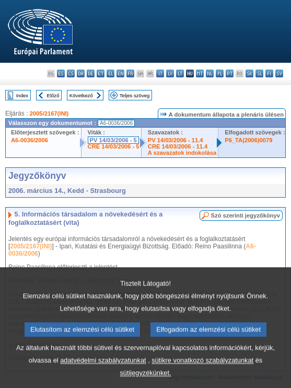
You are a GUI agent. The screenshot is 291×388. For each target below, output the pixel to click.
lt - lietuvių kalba (180, 73)
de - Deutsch (91, 73)
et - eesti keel (100, 73)
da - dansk (81, 73)
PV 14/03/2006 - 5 (113, 140)
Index (22, 95)
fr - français (130, 73)
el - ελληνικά (110, 73)
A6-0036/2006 (29, 140)
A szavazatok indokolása (182, 153)
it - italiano (160, 73)
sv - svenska (279, 73)
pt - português (230, 73)
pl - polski (220, 73)
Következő (81, 95)
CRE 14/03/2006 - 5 (113, 146)
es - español (61, 73)
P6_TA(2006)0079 (248, 140)
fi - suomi (269, 73)
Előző (53, 95)
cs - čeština (71, 73)
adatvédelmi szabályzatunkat (103, 372)
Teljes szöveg (135, 95)
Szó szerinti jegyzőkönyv (245, 215)
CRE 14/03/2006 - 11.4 (177, 146)
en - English (120, 73)
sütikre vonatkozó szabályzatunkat (202, 372)
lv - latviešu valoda (170, 73)
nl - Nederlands (210, 73)
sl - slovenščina (259, 73)
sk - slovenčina (249, 73)
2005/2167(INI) (49, 113)
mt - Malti (200, 73)
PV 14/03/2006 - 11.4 (175, 140)
